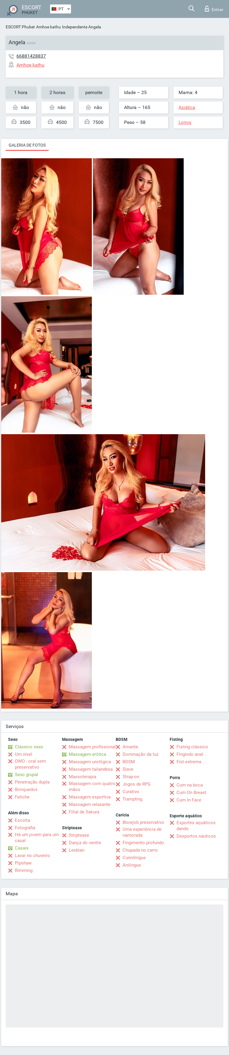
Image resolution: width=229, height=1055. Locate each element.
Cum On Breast (191, 792)
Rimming (24, 870)
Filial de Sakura (84, 812)
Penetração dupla (32, 782)
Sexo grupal (26, 774)
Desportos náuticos (196, 836)
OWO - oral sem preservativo (30, 764)
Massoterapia (82, 776)
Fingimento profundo (143, 842)
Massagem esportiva (90, 797)
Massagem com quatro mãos (92, 786)
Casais (22, 848)
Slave (128, 769)
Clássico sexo (29, 747)
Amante (130, 747)
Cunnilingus (134, 857)
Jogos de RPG (137, 784)
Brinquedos (26, 789)
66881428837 (31, 56)
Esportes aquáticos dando (196, 825)
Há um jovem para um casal (37, 837)
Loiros (185, 122)
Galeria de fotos (27, 145)
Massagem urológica (90, 761)
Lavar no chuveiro (32, 855)
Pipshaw (23, 863)
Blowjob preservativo (143, 822)
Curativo (131, 791)
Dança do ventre (85, 842)
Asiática (187, 107)
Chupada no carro (140, 850)
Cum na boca (190, 785)
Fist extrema (189, 761)
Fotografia (25, 827)
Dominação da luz (140, 754)
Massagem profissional (92, 747)
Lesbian (76, 850)
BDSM (129, 761)
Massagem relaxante (89, 804)
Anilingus (132, 865)
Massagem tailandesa (91, 769)
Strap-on (131, 776)
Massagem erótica (87, 754)
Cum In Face (189, 800)
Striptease (79, 835)
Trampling (132, 799)
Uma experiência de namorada (142, 832)
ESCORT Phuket (20, 26)
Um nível (23, 754)
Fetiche (22, 797)
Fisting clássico (192, 747)
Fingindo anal (190, 754)
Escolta (22, 820)
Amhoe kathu (48, 26)
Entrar (214, 8)
